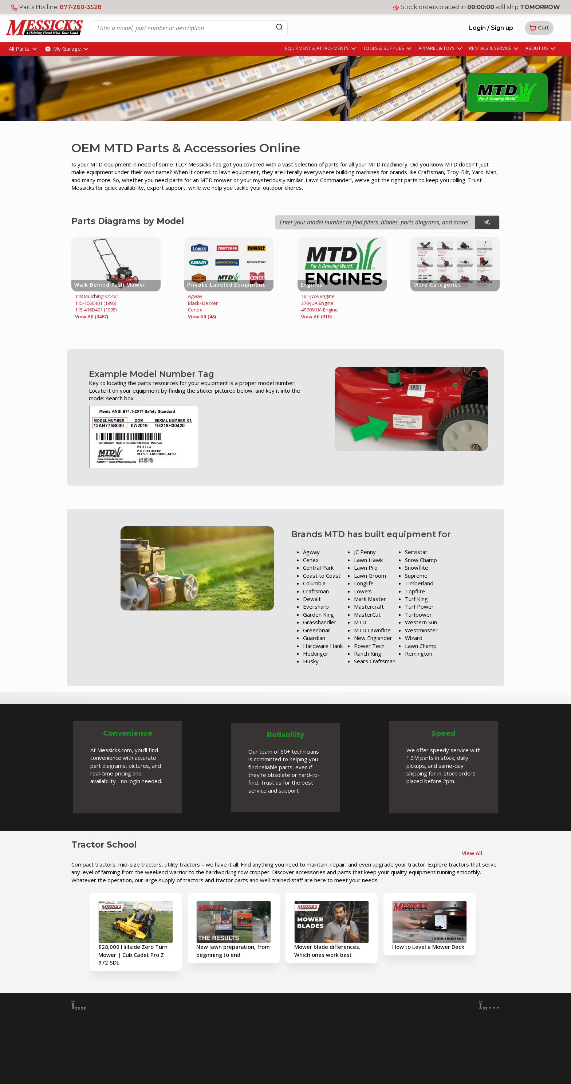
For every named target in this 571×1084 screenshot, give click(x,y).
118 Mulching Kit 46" (96, 296)
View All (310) (316, 316)
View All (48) (202, 316)
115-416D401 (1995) (96, 309)
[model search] (487, 222)
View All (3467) (91, 316)
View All (472, 853)
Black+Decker (203, 303)
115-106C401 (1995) (95, 303)
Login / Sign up (491, 27)
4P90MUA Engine (319, 309)
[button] (539, 28)
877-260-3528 (81, 7)
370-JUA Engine (317, 303)
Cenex (195, 309)
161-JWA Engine (318, 296)
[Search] (279, 27)
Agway (195, 296)
